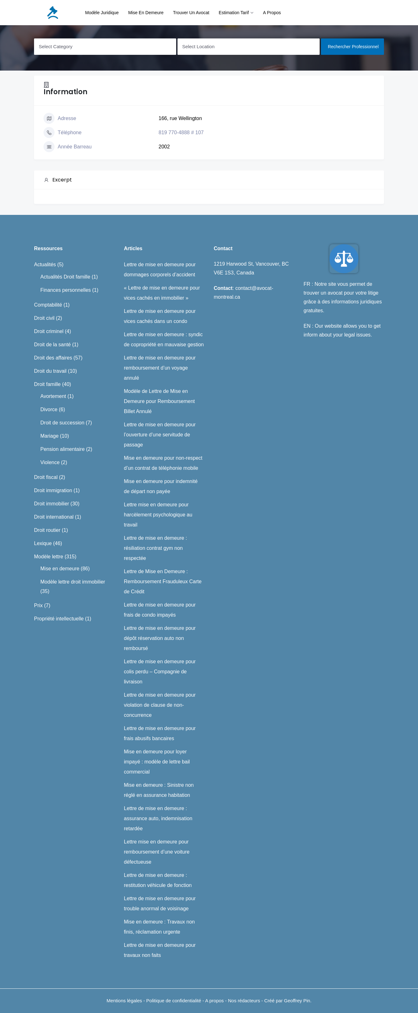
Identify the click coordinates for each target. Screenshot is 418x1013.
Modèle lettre (48, 556)
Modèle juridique (102, 12)
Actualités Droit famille (65, 276)
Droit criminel (48, 331)
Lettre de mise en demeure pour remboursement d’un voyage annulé (160, 368)
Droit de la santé (52, 344)
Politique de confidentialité (174, 1000)
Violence (50, 462)
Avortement (53, 396)
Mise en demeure (146, 12)
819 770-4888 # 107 (181, 132)
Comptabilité (48, 305)
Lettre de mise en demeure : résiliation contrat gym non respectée (155, 548)
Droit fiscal (46, 477)
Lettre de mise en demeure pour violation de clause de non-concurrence (160, 705)
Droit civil (44, 318)
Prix (38, 605)
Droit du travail (50, 371)
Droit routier (47, 530)
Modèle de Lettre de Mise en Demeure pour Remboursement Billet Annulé (159, 401)
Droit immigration (53, 490)
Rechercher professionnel (353, 46)
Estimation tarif (234, 12)
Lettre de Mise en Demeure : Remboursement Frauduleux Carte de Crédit (162, 581)
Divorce (48, 409)
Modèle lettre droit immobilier (72, 581)
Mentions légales (124, 1000)
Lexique (43, 543)
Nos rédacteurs (244, 1000)
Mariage (49, 436)
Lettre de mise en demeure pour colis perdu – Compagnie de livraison (160, 671)
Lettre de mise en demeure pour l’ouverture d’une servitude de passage (160, 434)
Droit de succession (62, 422)
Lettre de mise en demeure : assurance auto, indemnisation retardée (158, 818)
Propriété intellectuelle (59, 618)
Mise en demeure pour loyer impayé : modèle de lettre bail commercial (157, 761)
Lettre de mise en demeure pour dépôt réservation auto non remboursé (160, 638)
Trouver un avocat (191, 12)
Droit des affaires (53, 357)
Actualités (45, 264)
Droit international (53, 517)
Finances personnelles (65, 290)
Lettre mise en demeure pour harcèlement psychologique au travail (158, 514)
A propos (272, 12)
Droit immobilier (51, 503)
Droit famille (47, 384)
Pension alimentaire (62, 449)
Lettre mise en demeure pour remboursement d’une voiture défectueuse (156, 852)
